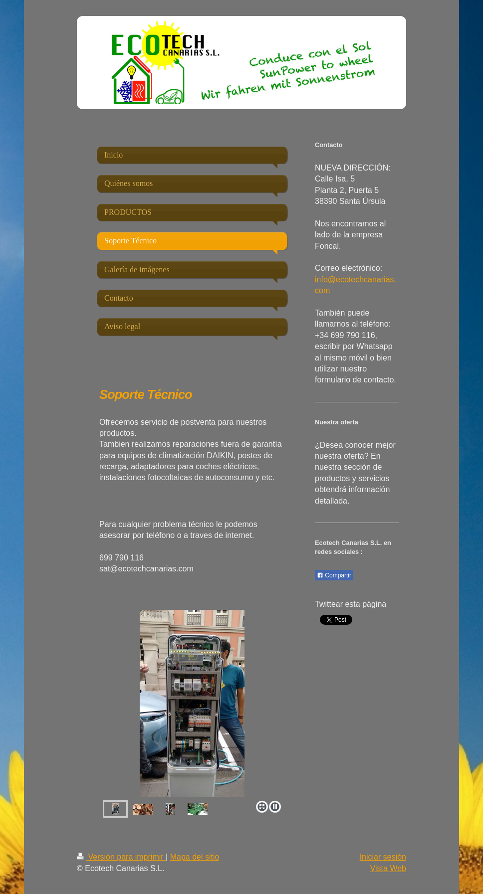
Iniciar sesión (383, 857)
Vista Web (388, 868)
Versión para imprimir (121, 857)
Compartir (334, 575)
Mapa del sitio (195, 857)
